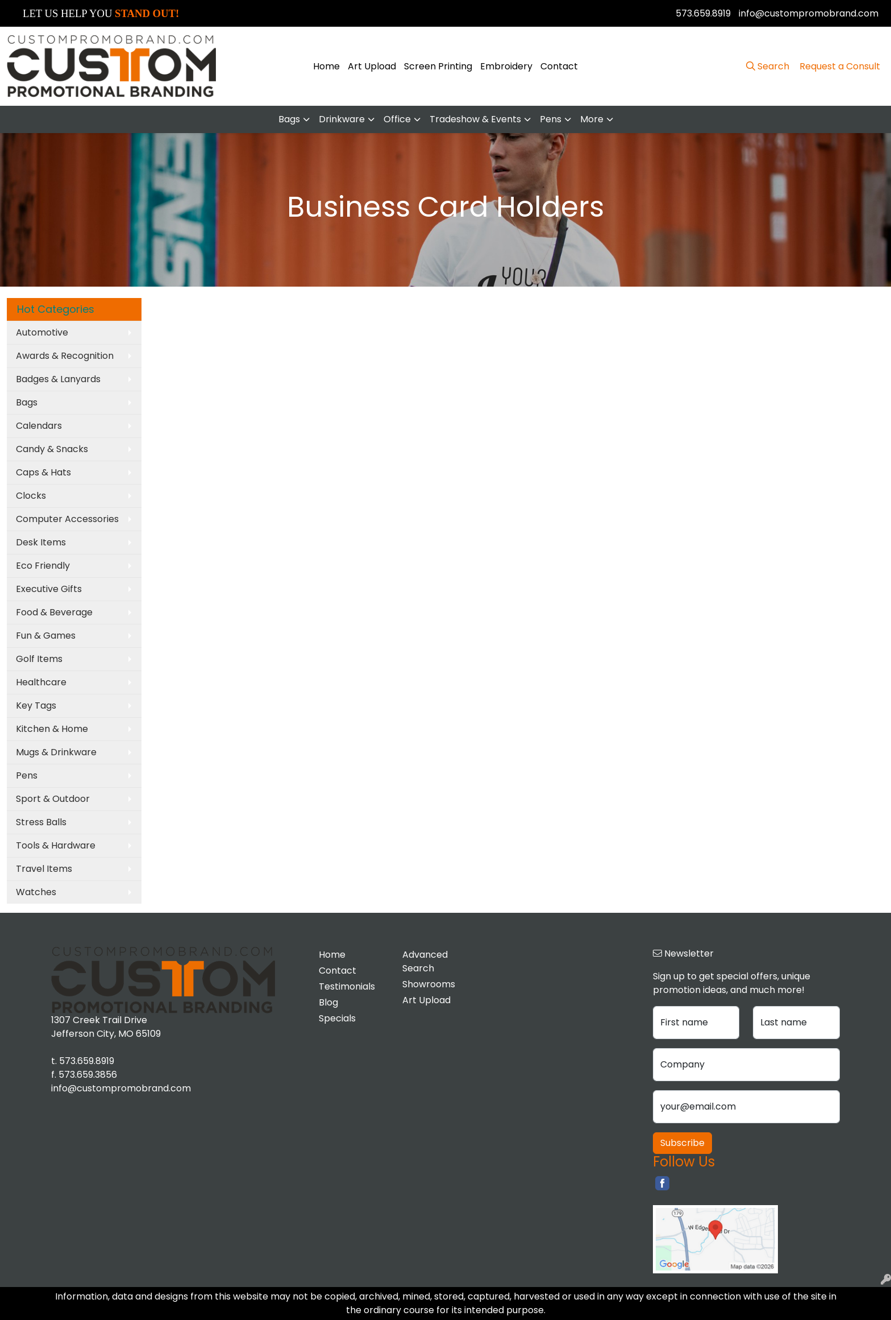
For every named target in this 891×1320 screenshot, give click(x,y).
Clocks (31, 495)
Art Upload (372, 66)
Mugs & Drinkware (56, 752)
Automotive (42, 332)
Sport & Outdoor (53, 798)
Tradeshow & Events (475, 119)
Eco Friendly (43, 565)
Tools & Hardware (55, 845)
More (591, 119)
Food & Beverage (54, 612)
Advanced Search (425, 961)
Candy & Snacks (52, 449)
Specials (337, 1018)
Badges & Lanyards (58, 379)
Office (397, 119)
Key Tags (36, 705)
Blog (328, 1002)
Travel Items (44, 868)
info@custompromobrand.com (808, 13)
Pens (550, 119)
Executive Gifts (49, 588)
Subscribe (682, 1142)
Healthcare (41, 682)
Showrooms (428, 984)
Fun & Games (46, 635)
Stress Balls (41, 822)
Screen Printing (438, 66)
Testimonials (347, 986)
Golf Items (39, 658)
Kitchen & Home (52, 728)
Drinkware (342, 119)
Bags (289, 119)
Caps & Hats (43, 472)
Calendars (39, 425)
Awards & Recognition (65, 355)
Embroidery (506, 66)
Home (326, 66)
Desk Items (41, 542)
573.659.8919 (703, 13)
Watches (36, 892)
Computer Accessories (67, 518)
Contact (559, 66)
